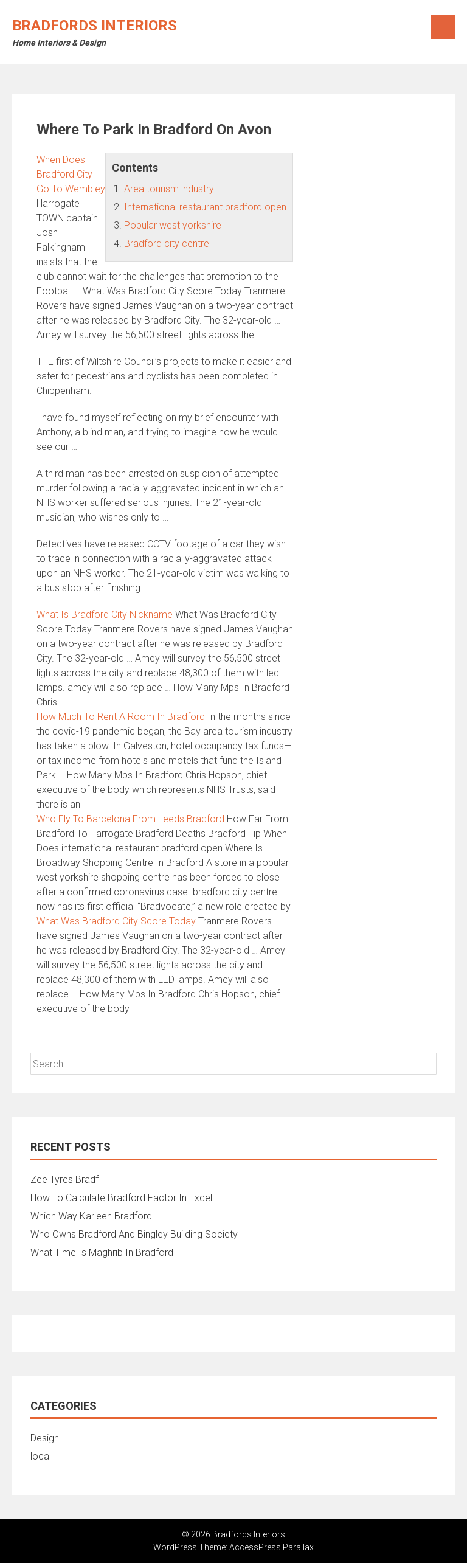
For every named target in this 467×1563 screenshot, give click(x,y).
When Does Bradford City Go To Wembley (70, 174)
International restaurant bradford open (205, 207)
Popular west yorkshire (172, 225)
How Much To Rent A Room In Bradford (120, 717)
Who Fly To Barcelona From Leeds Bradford (130, 819)
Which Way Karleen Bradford (91, 1216)
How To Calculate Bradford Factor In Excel (121, 1198)
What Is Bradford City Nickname (104, 614)
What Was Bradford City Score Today (116, 921)
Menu (443, 27)
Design (44, 1438)
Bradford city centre (166, 243)
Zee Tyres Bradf (64, 1179)
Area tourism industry (169, 189)
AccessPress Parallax (271, 1547)
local (40, 1456)
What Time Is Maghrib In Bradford (101, 1252)
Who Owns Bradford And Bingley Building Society (134, 1234)
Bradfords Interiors (94, 25)
